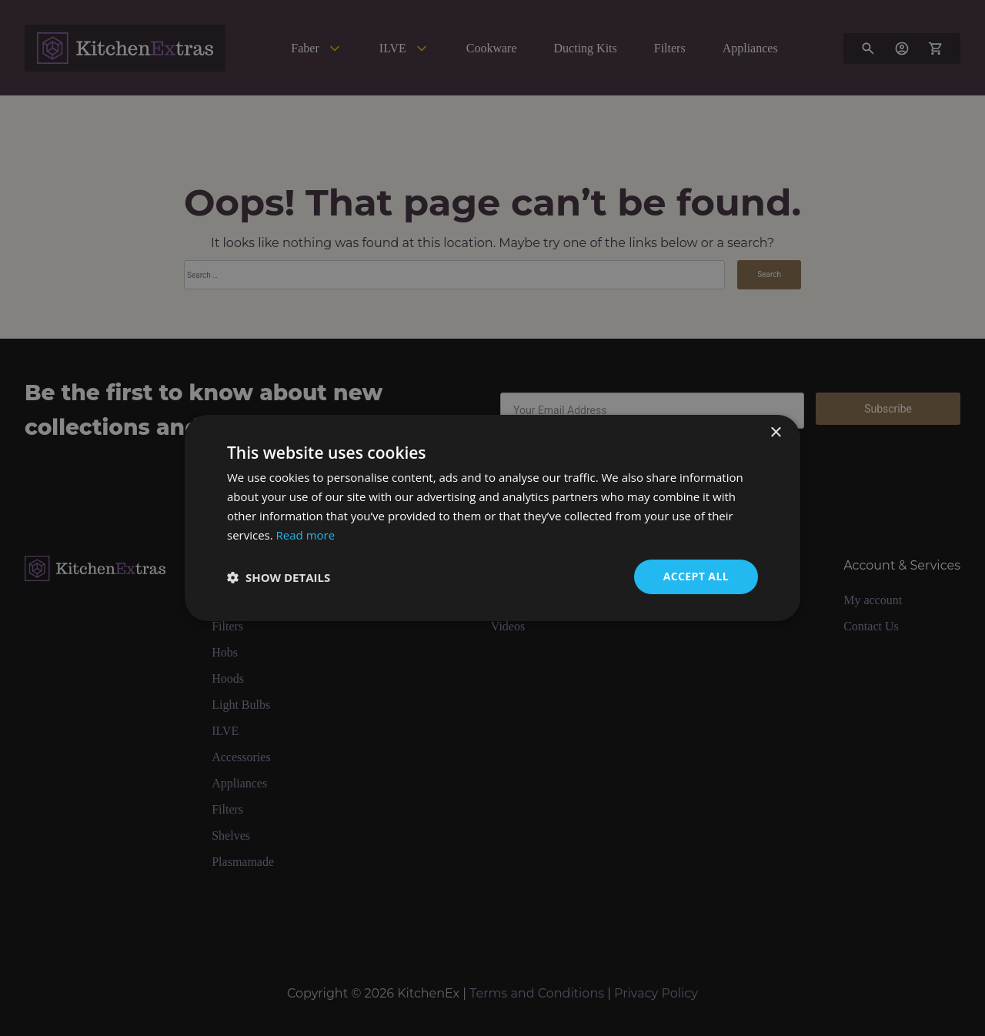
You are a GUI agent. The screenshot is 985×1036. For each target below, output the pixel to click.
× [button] (775, 433)
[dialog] (492, 518)
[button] (278, 577)
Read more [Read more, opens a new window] (306, 535)
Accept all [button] (696, 576)
